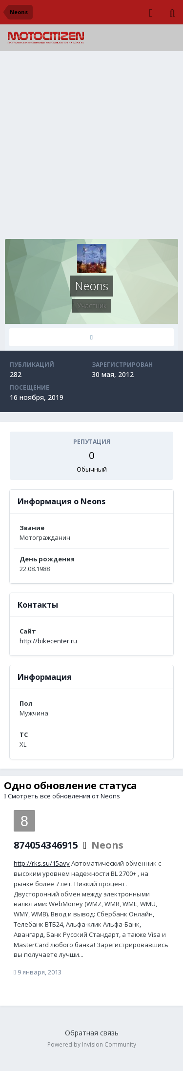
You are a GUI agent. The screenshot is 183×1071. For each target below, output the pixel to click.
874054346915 (46, 845)
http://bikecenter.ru (48, 640)
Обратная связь (92, 1032)
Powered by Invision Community (91, 1044)
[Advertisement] (91, 147)
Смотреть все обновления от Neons (62, 796)
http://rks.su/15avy (42, 863)
